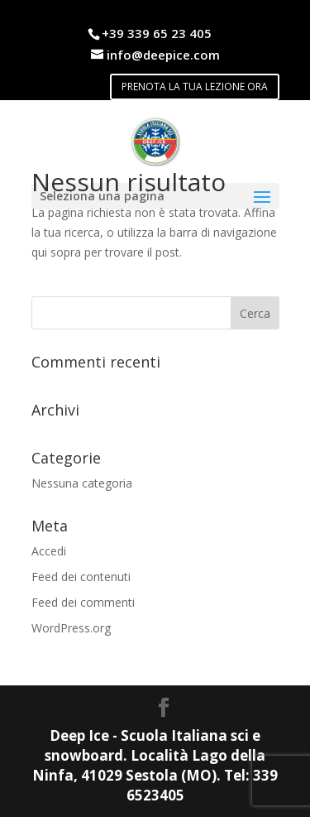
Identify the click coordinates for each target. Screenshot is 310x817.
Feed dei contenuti (81, 576)
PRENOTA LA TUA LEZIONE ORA (195, 86)
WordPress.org (71, 628)
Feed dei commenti (83, 602)
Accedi (48, 551)
